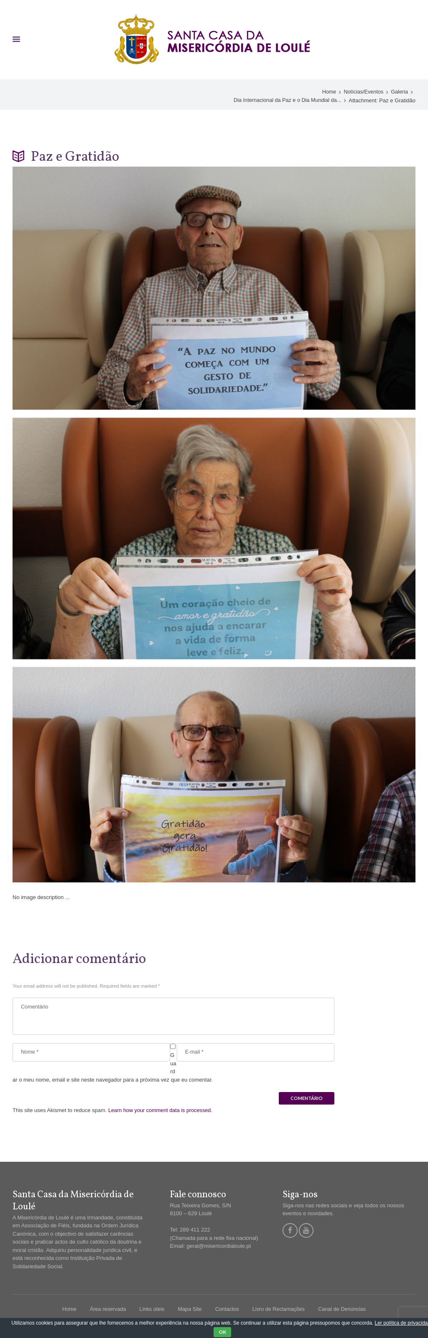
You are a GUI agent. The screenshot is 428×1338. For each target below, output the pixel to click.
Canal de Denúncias (344, 1310)
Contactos (227, 1310)
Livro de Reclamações (280, 1310)
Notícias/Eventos (362, 92)
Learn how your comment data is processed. (161, 1111)
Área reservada (105, 1310)
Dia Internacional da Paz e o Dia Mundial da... (286, 100)
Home (327, 92)
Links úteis (150, 1310)
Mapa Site (189, 1310)
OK (222, 1332)
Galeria (399, 92)
